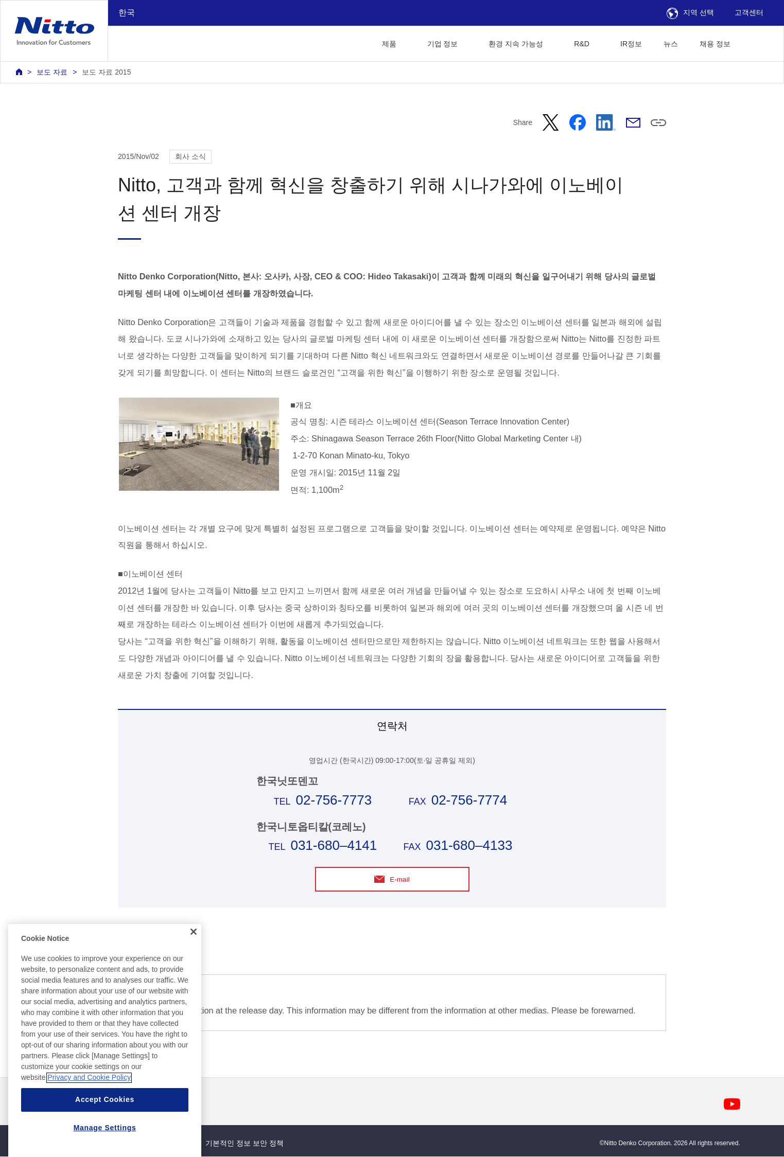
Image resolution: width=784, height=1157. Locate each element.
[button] (757, 42)
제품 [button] (389, 44)
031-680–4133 (469, 845)
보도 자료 (52, 72)
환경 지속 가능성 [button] (516, 44)
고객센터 (749, 12)
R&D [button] (581, 44)
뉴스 (671, 44)
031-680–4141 (333, 845)
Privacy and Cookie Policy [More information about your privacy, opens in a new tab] (89, 1110)
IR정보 (631, 44)
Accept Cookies (104, 1132)
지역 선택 (690, 12)
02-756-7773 (334, 800)
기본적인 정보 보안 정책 (244, 1143)
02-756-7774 (469, 800)
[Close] (193, 963)
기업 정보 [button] (442, 44)
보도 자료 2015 (106, 72)
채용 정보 (715, 44)
